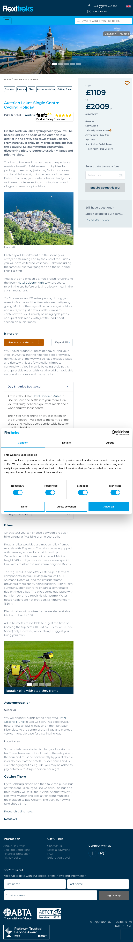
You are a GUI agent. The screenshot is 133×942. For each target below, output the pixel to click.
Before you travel (58, 857)
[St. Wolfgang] (72, 64)
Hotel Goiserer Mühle (32, 282)
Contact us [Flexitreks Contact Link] (100, 11)
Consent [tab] (23, 442)
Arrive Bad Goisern (25, 387)
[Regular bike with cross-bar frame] (35, 684)
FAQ (50, 853)
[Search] (103, 21)
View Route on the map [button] (21, 342)
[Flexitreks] (18, 8)
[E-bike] (48, 684)
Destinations (20, 79)
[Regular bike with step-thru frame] (29, 684)
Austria (34, 79)
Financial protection (16, 853)
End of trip (20, 514)
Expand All (61, 342)
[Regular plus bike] (42, 684)
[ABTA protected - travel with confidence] (17, 913)
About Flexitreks (14, 845)
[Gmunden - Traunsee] (54, 64)
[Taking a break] (78, 64)
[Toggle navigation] (7, 20)
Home (7, 79)
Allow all (109, 506)
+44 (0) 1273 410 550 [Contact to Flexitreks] (97, 219)
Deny (24, 506)
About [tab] (110, 442)
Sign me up (114, 895)
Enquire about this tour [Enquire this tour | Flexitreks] (105, 187)
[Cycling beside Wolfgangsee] (60, 64)
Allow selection (66, 506)
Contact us (54, 845)
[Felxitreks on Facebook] (92, 853)
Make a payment (58, 849)
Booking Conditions (16, 849)
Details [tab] (66, 442)
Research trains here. (18, 811)
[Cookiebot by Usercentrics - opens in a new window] (114, 432)
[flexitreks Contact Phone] (109, 6)
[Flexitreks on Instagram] (102, 853)
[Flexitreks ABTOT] (49, 913)
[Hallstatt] (66, 64)
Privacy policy (12, 857)
